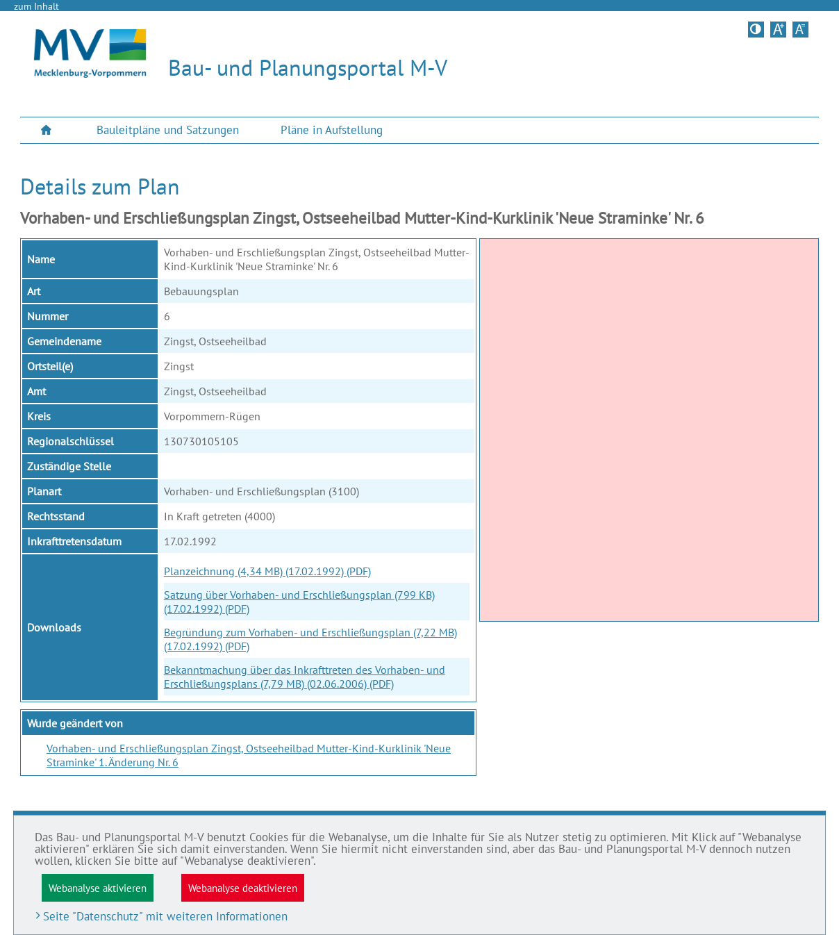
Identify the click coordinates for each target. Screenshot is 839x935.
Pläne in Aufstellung (332, 130)
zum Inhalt (36, 6)
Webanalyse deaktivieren (242, 888)
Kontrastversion (757, 29)
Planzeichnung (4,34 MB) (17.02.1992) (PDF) (267, 571)
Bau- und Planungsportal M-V (307, 67)
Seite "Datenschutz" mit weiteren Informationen (165, 916)
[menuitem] (48, 130)
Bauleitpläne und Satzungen (168, 130)
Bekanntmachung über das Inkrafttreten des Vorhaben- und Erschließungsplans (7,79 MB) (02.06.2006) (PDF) (304, 676)
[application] (649, 430)
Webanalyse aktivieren (98, 888)
